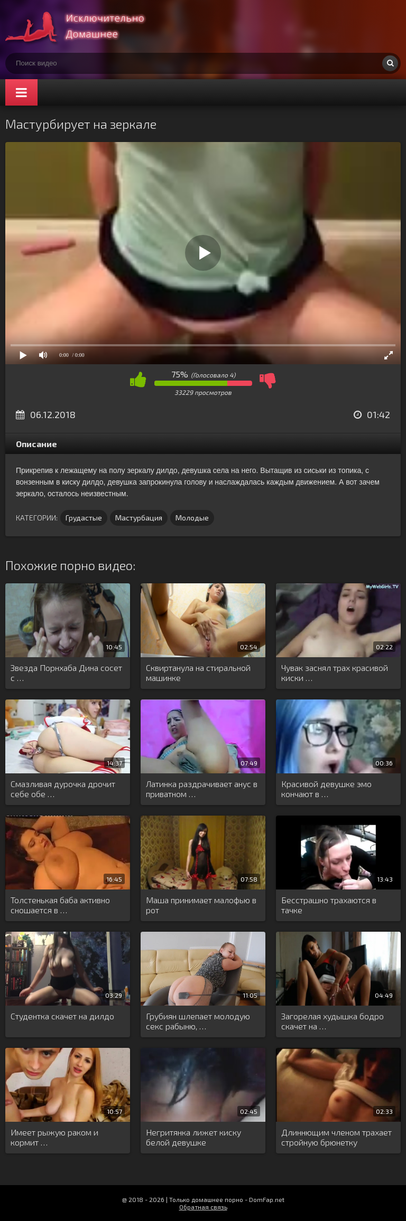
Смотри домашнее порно (84, 26)
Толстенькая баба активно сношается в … (60, 905)
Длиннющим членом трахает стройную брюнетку (336, 1137)
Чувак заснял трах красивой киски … (334, 672)
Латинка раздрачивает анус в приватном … (201, 789)
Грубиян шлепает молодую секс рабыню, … (198, 1021)
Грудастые (84, 517)
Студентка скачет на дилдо (62, 1016)
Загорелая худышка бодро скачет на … (332, 1021)
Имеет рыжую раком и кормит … (54, 1137)
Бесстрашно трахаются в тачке (328, 905)
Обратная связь (203, 1206)
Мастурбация (138, 517)
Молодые (192, 517)
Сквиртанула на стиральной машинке (198, 672)
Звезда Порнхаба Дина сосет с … (66, 672)
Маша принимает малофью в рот (201, 905)
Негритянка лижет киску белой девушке (193, 1137)
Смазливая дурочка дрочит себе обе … (63, 789)
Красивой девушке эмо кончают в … (326, 789)
